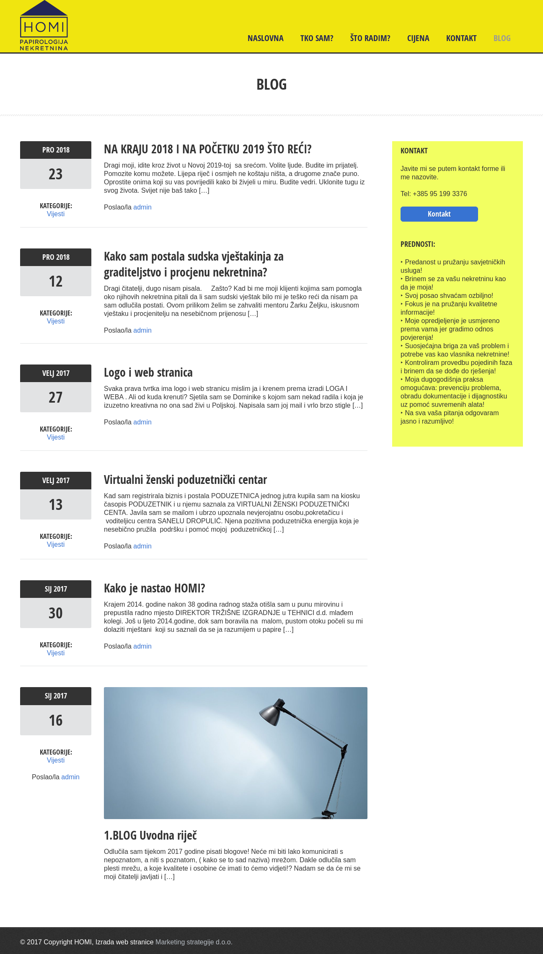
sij (49, 588)
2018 (63, 150)
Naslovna (266, 38)
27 (56, 396)
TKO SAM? (317, 38)
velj (49, 372)
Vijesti (56, 213)
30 (56, 612)
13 (56, 503)
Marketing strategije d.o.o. (194, 941)
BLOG (502, 38)
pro (49, 150)
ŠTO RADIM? (370, 38)
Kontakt (461, 38)
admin (142, 207)
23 (56, 173)
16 (56, 718)
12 (56, 280)
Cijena (418, 38)
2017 (63, 372)
